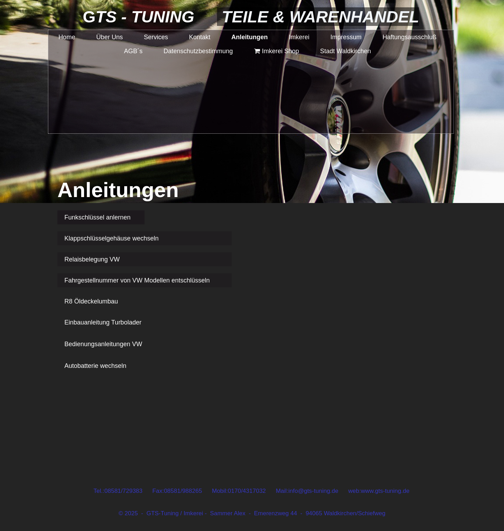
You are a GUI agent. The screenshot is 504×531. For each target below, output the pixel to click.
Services (156, 37)
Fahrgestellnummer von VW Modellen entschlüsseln (137, 280)
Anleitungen (249, 37)
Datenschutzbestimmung (198, 51)
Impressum (346, 37)
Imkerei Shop (276, 51)
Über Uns (109, 37)
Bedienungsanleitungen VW (103, 344)
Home (66, 37)
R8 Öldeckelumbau (91, 301)
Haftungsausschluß (409, 37)
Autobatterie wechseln (95, 365)
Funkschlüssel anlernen (97, 217)
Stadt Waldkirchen (345, 51)
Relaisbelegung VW (92, 259)
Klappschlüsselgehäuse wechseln (111, 238)
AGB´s (133, 51)
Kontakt (199, 37)
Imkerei (299, 37)
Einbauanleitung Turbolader (102, 322)
